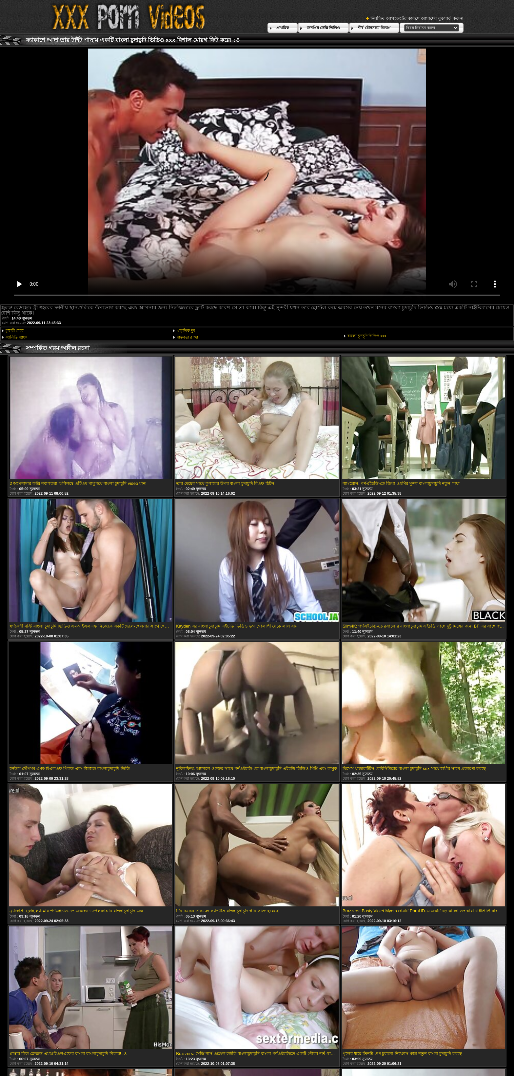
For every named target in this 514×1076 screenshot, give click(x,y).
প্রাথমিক (282, 28)
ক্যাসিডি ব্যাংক (16, 337)
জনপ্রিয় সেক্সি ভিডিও (323, 28)
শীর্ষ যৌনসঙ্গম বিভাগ (374, 28)
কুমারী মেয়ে (15, 330)
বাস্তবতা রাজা (187, 337)
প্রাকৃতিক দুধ (186, 330)
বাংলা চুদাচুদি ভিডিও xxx (366, 336)
